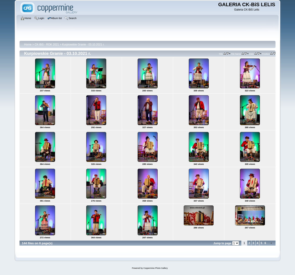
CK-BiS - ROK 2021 (47, 44)
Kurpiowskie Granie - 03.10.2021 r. (83, 44)
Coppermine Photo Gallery (155, 268)
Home (27, 44)
